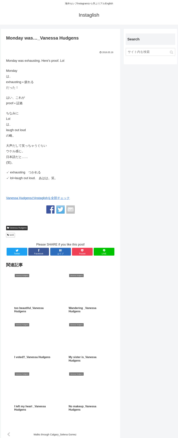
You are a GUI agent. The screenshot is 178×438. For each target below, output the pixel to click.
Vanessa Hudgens (18, 228)
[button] (171, 52)
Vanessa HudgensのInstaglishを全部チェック (38, 198)
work (12, 235)
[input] (150, 52)
